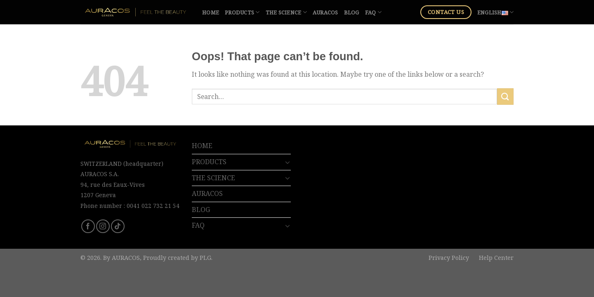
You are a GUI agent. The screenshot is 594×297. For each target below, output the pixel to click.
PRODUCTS (242, 12)
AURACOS (325, 12)
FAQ (373, 12)
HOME (210, 12)
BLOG (351, 12)
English (495, 12)
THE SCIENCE (286, 12)
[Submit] (505, 96)
